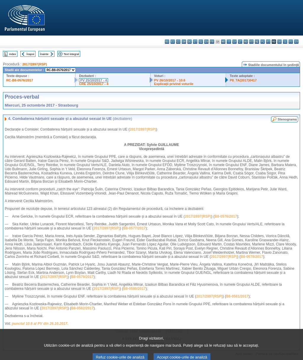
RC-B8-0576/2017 (19, 80)
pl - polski (262, 41)
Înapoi (30, 54)
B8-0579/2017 (82, 277)
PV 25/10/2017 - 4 (93, 80)
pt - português (268, 41)
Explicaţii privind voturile (174, 84)
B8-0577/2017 (134, 228)
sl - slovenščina (285, 41)
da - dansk (184, 41)
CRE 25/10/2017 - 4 (93, 84)
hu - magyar (246, 41)
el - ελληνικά (201, 41)
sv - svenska (296, 41)
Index (12, 54)
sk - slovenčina (279, 41)
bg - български (167, 41)
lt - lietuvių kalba (240, 41)
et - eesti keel (195, 41)
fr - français (212, 41)
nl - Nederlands (257, 41)
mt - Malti (251, 41)
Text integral (71, 54)
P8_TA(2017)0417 (243, 80)
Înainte (44, 54)
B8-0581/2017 (237, 296)
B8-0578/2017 (252, 257)
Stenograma (287, 119)
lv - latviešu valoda (234, 41)
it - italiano (229, 41)
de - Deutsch (189, 41)
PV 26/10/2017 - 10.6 (170, 80)
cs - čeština (178, 41)
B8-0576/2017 (226, 216)
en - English (206, 41)
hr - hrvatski (223, 41)
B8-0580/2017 (134, 289)
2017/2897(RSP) (34, 64)
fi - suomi (291, 41)
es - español (172, 41)
